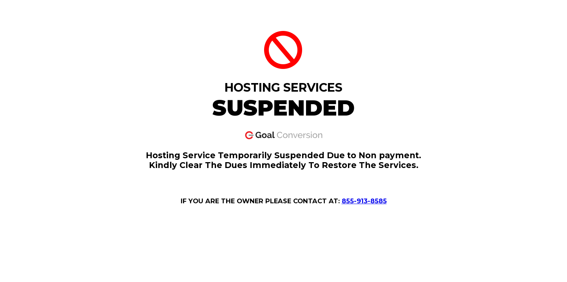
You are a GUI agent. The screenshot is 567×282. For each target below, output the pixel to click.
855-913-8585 (364, 201)
